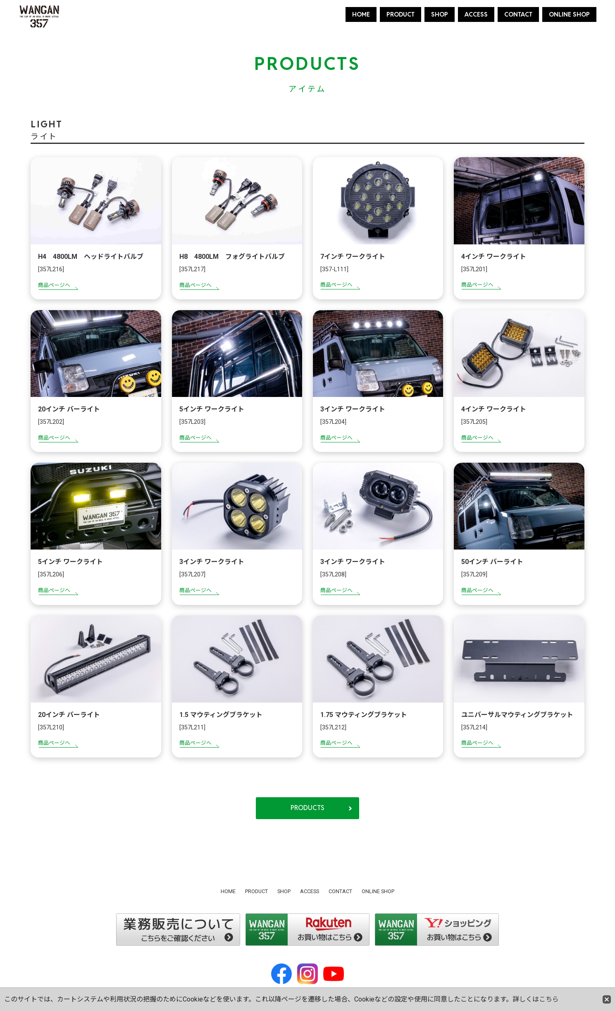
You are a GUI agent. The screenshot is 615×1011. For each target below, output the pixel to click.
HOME (361, 14)
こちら (549, 999)
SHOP (439, 14)
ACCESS (476, 14)
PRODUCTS (307, 808)
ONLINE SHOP (569, 14)
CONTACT (518, 14)
